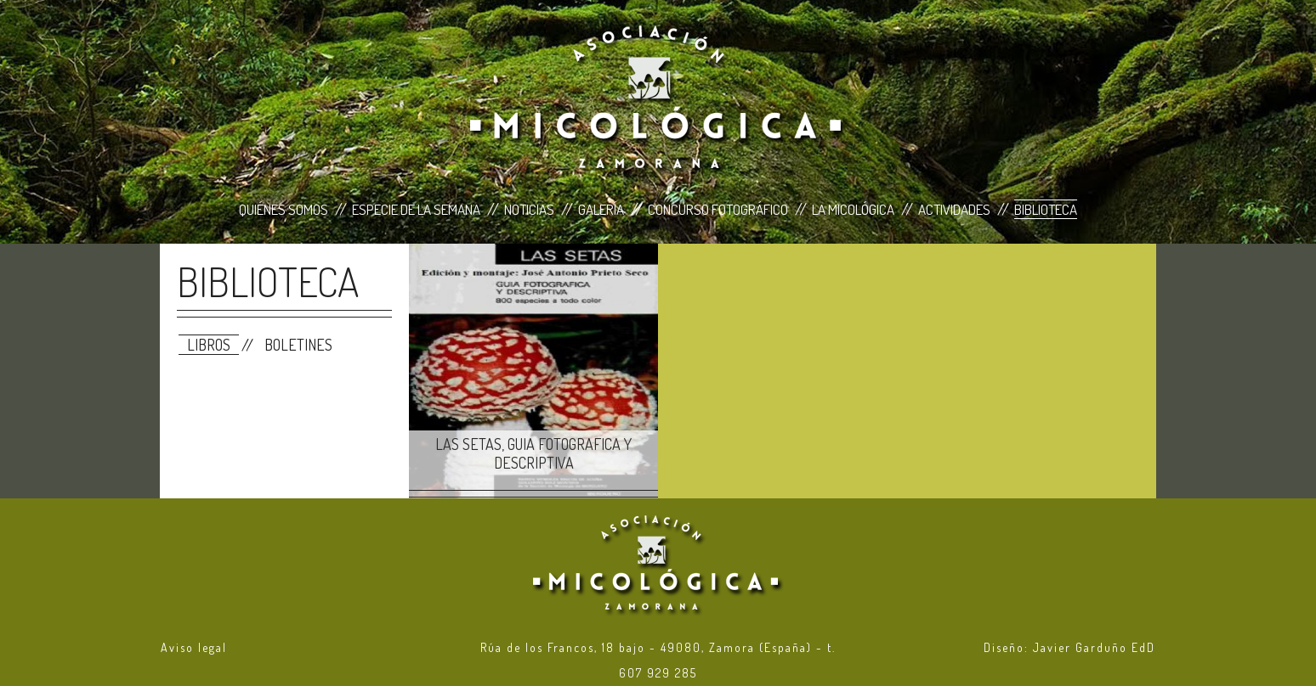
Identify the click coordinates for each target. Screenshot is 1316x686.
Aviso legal (194, 647)
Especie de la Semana (416, 209)
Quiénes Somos (283, 209)
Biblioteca (1045, 209)
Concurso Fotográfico (718, 209)
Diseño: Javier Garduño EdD (1069, 647)
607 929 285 (658, 673)
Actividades (954, 209)
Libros (208, 344)
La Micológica (853, 209)
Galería (601, 209)
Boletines (298, 344)
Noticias (529, 209)
